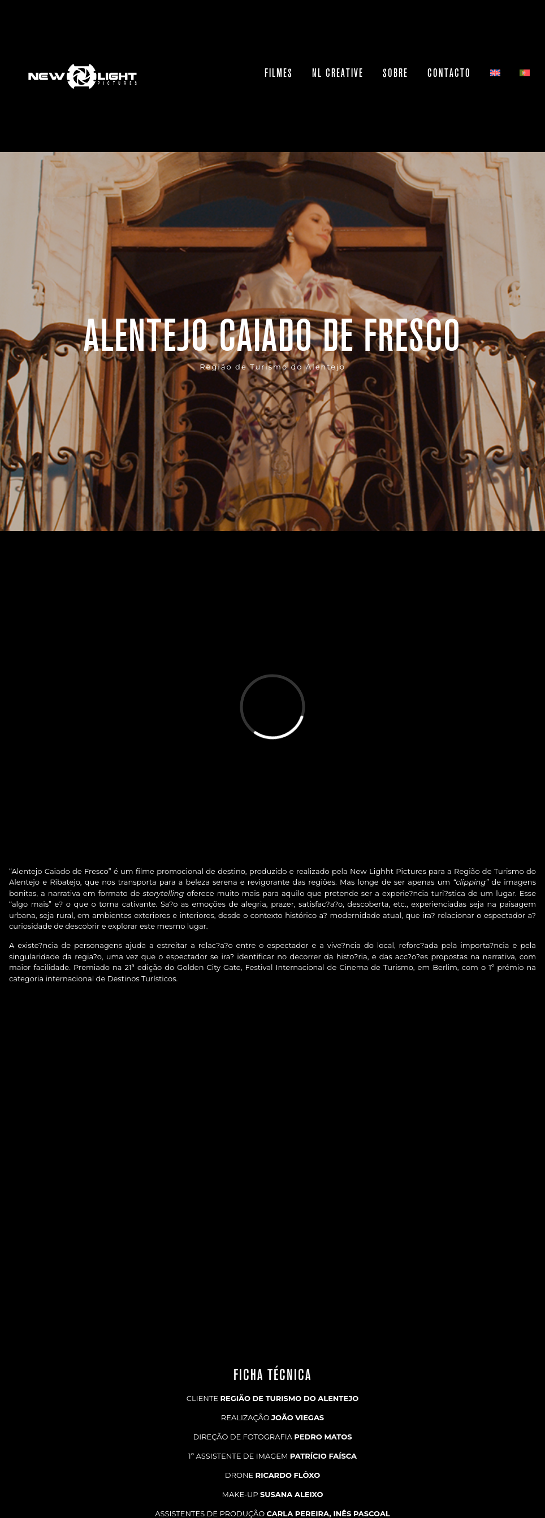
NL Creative (338, 73)
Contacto (449, 73)
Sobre (395, 73)
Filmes (279, 73)
